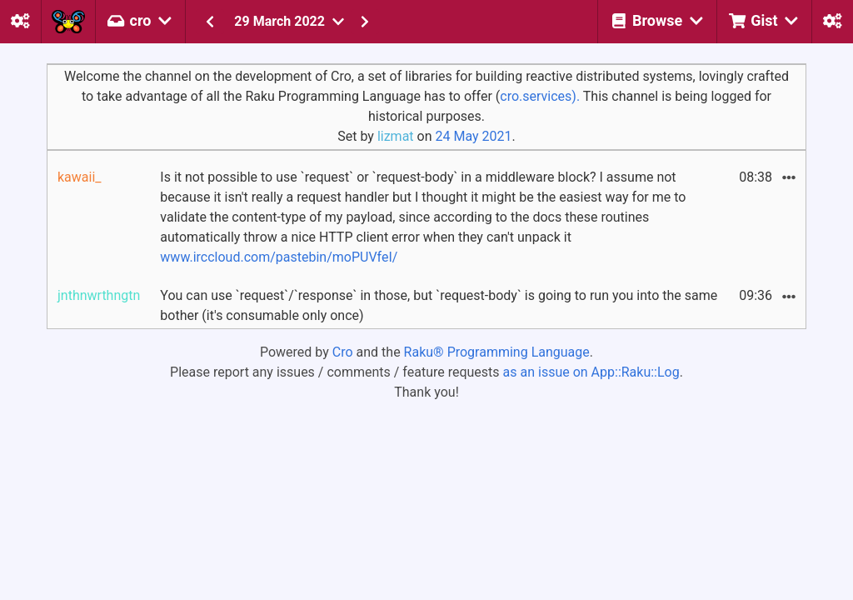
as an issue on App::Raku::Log (591, 372)
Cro (342, 352)
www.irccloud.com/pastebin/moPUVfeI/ (278, 257)
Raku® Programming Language (497, 352)
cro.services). (540, 96)
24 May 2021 (473, 136)
